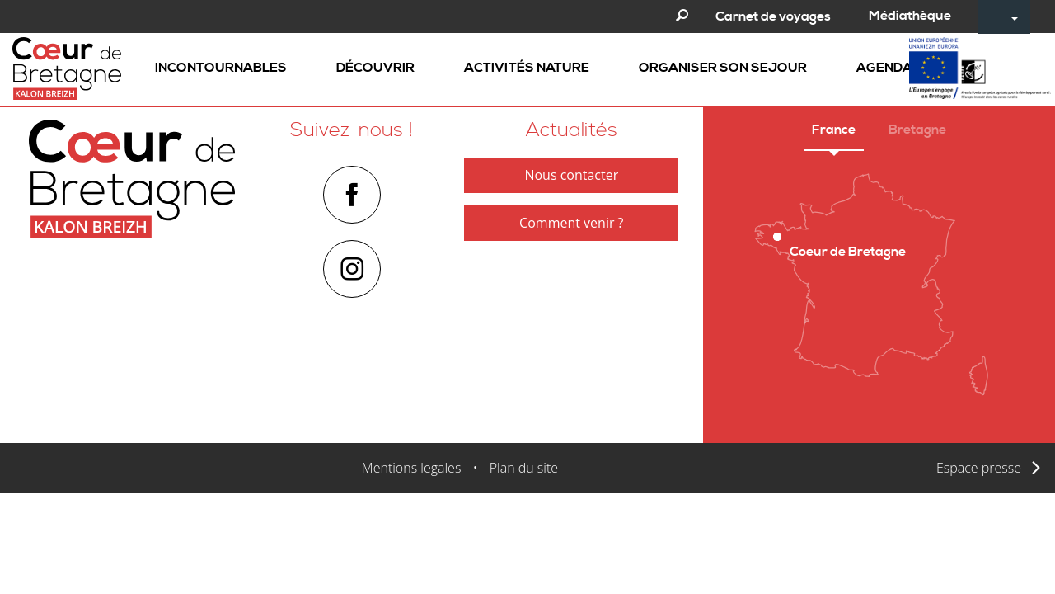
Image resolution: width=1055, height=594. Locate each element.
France (834, 129)
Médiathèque (910, 15)
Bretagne (917, 129)
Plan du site (524, 468)
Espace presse (978, 468)
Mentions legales (412, 468)
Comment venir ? (571, 223)
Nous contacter (571, 175)
